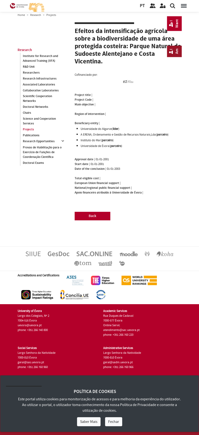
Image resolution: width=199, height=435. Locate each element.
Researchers (31, 73)
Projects (28, 130)
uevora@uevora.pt (30, 325)
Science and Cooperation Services (39, 121)
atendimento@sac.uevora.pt (121, 330)
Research (35, 15)
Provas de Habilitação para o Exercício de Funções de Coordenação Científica (42, 152)
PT (142, 6)
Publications (31, 135)
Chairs (27, 113)
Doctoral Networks (35, 107)
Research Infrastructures (40, 78)
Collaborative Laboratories (41, 90)
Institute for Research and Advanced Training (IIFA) (40, 58)
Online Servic (111, 325)
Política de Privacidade (138, 404)
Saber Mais (88, 421)
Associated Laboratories (39, 84)
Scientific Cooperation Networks (37, 98)
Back (92, 216)
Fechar (113, 421)
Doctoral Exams (33, 163)
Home (21, 15)
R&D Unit (29, 67)
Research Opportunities (39, 141)
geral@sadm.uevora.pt (118, 362)
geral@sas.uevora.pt (31, 362)
